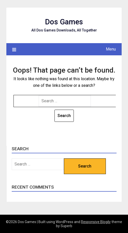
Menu (111, 49)
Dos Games (64, 22)
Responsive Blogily (96, 222)
